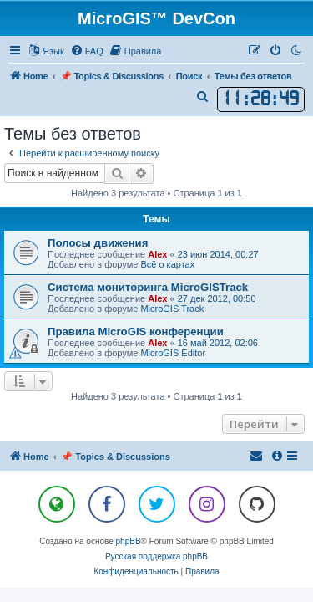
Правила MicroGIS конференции (136, 331)
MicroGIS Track (172, 309)
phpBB (128, 541)
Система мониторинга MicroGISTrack (148, 287)
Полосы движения (98, 243)
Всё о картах (167, 264)
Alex (157, 254)
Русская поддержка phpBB (156, 556)
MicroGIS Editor (172, 353)
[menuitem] (86, 51)
